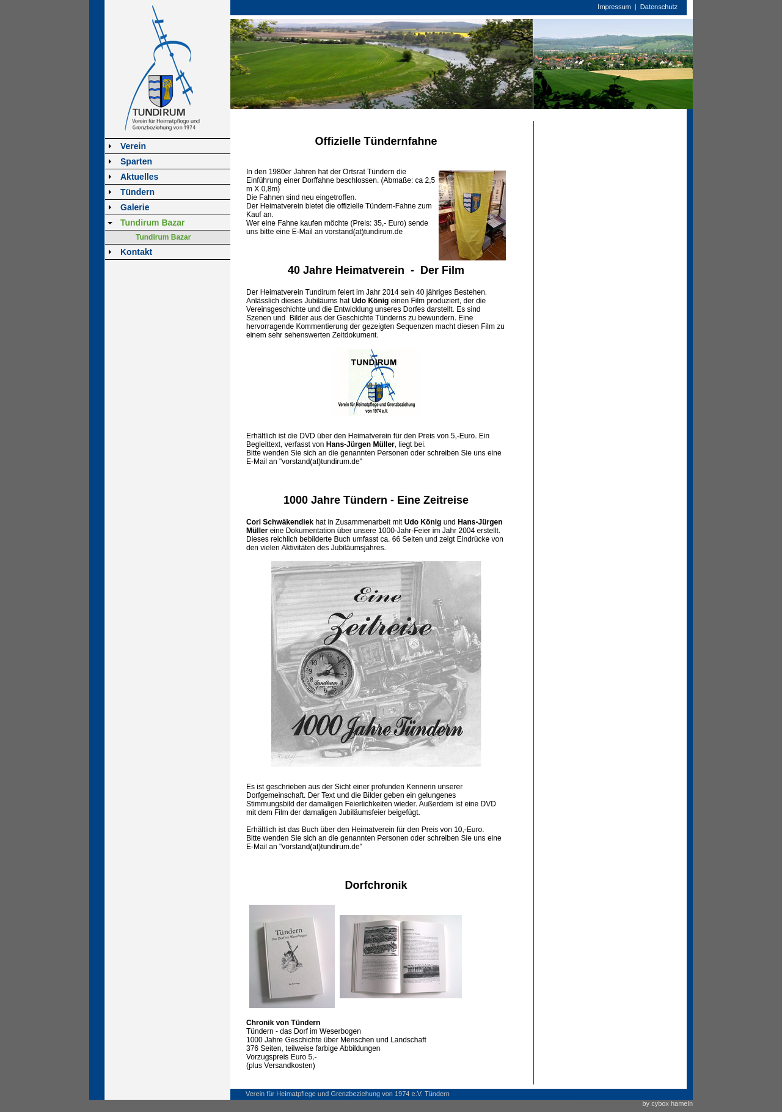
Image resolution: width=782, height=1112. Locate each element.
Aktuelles (139, 177)
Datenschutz (659, 6)
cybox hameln (672, 1103)
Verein (133, 146)
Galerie (134, 207)
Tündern (137, 192)
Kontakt (136, 252)
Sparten (136, 161)
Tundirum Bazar (152, 222)
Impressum (613, 6)
